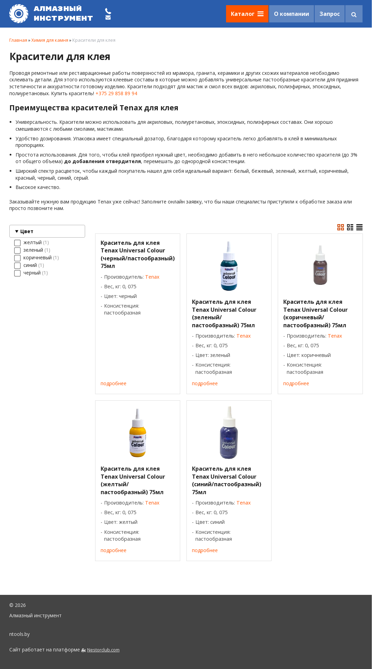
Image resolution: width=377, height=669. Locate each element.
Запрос (329, 14)
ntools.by (19, 634)
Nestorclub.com (103, 650)
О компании (291, 14)
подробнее (113, 383)
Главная (18, 40)
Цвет (26, 231)
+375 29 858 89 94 (116, 93)
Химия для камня (49, 40)
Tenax (152, 276)
